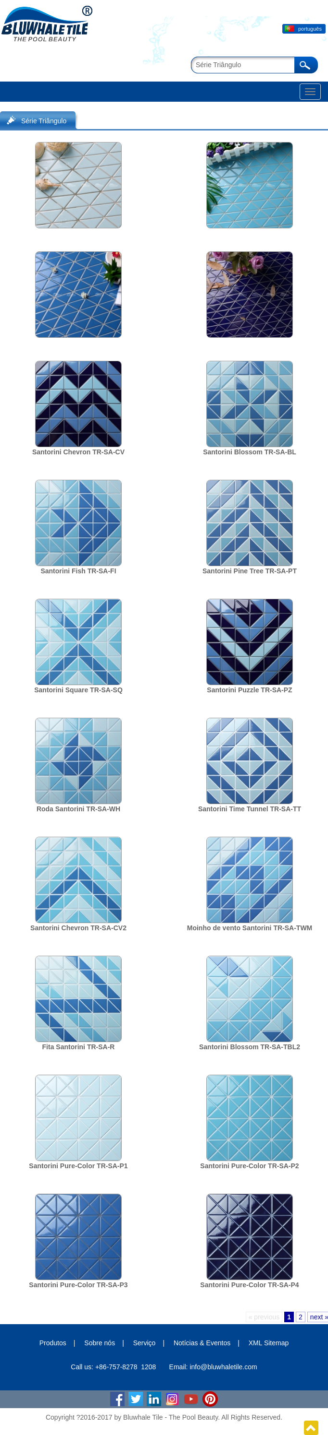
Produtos (52, 1343)
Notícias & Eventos (202, 1343)
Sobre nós (99, 1343)
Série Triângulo (43, 121)
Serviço (144, 1343)
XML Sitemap (269, 1343)
